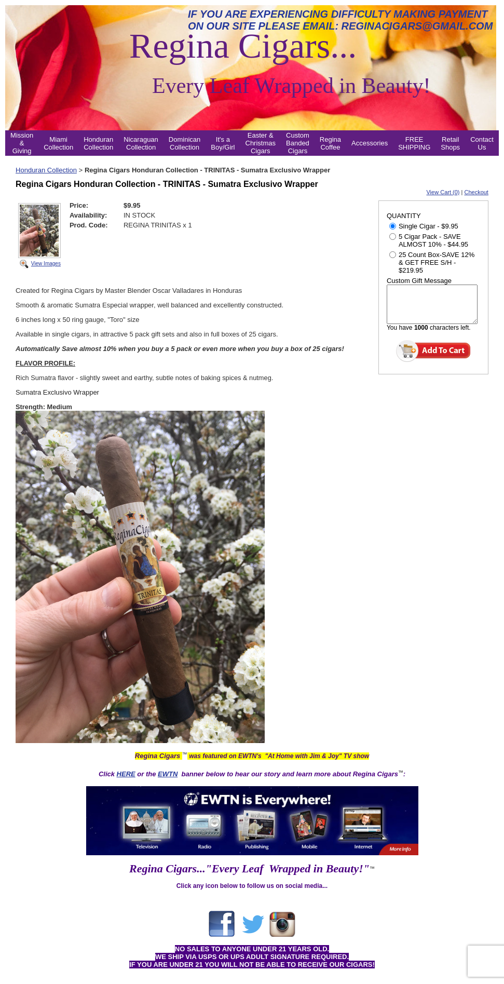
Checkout (476, 192)
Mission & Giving (21, 143)
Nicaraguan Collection (141, 143)
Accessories (369, 143)
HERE (126, 774)
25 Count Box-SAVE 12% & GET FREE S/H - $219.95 (431, 262)
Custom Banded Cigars (297, 143)
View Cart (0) (442, 192)
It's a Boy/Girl (223, 143)
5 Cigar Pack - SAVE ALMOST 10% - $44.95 (428, 240)
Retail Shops (450, 143)
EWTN (168, 774)
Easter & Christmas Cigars (261, 143)
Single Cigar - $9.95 (423, 226)
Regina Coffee (330, 143)
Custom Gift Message (419, 281)
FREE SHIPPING (414, 143)
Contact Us (482, 143)
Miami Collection (58, 143)
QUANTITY (404, 216)
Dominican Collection (184, 143)
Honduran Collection (98, 143)
